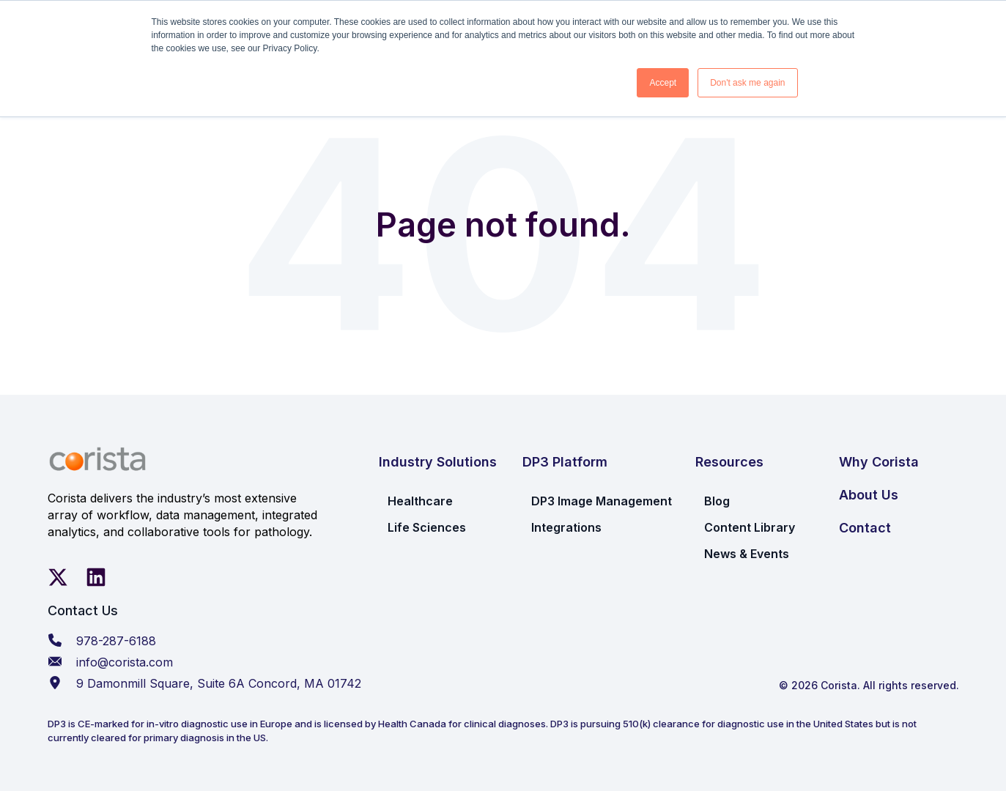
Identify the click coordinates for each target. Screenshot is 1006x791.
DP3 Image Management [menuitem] (601, 501)
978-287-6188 (116, 641)
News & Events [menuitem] (746, 553)
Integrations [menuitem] (566, 527)
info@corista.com (124, 662)
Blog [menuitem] (717, 501)
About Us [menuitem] (868, 494)
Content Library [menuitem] (749, 527)
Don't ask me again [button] (747, 83)
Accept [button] (662, 83)
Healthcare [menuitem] (420, 501)
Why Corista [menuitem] (879, 461)
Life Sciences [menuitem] (427, 527)
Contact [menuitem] (865, 527)
